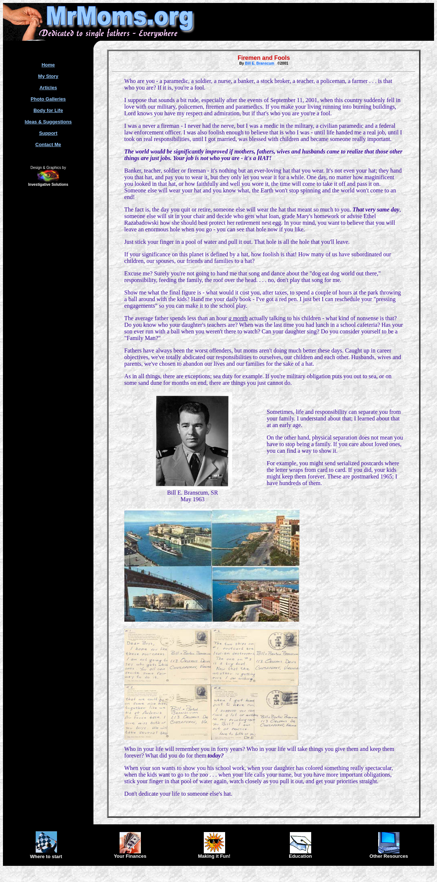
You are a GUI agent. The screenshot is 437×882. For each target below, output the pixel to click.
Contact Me (48, 144)
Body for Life (48, 110)
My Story (48, 76)
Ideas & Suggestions (48, 121)
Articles (48, 87)
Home (48, 65)
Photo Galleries (48, 99)
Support (48, 133)
